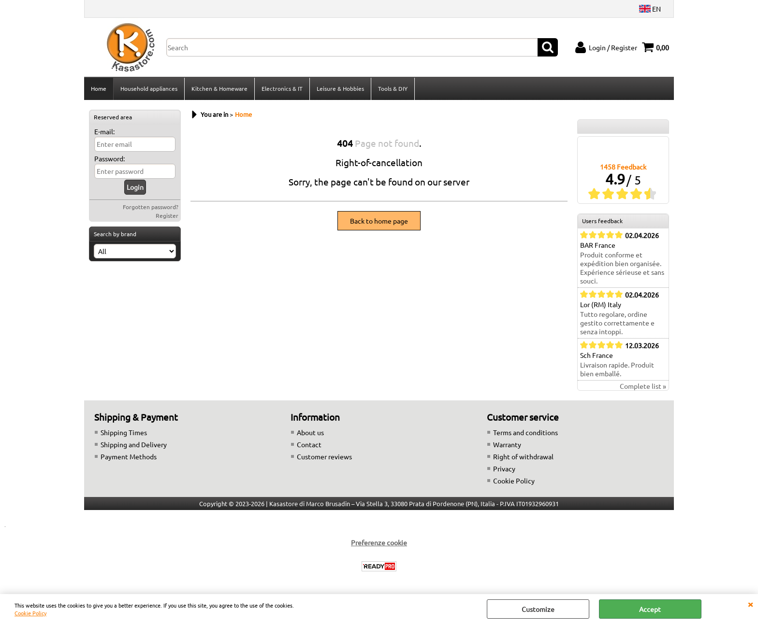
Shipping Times (124, 432)
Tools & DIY (393, 88)
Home (98, 88)
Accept (650, 609)
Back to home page (379, 220)
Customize (538, 609)
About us (310, 432)
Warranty (507, 444)
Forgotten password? (150, 207)
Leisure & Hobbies (340, 88)
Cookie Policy (30, 613)
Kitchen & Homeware (219, 88)
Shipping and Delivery (134, 444)
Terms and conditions (525, 432)
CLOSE (750, 604)
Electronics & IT (282, 88)
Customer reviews (324, 456)
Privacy (504, 468)
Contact (309, 444)
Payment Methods (129, 456)
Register (167, 215)
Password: (109, 158)
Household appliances (148, 88)
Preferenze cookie (379, 542)
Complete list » (643, 386)
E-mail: (104, 131)
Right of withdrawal (523, 456)
